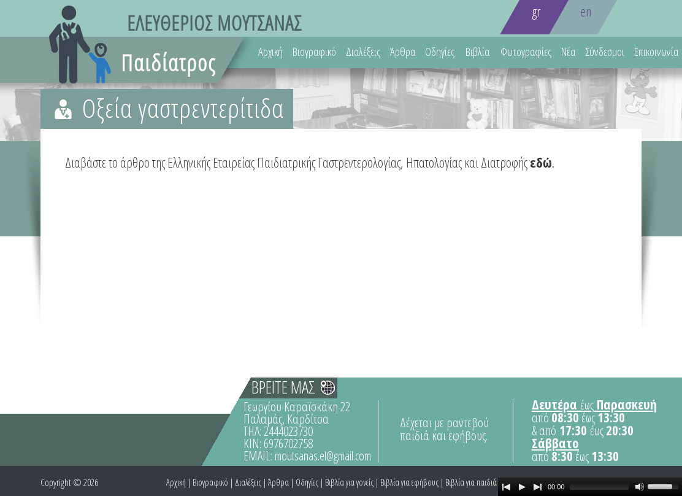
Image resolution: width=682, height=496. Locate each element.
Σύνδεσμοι (604, 52)
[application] (590, 487)
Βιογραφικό (314, 52)
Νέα (568, 52)
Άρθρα (402, 52)
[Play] (522, 487)
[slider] (599, 487)
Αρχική (270, 52)
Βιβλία (477, 52)
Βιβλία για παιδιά (471, 482)
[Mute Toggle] (640, 487)
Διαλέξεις (363, 52)
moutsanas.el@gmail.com (323, 456)
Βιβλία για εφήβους (409, 482)
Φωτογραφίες (525, 52)
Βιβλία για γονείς (349, 482)
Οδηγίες (439, 52)
